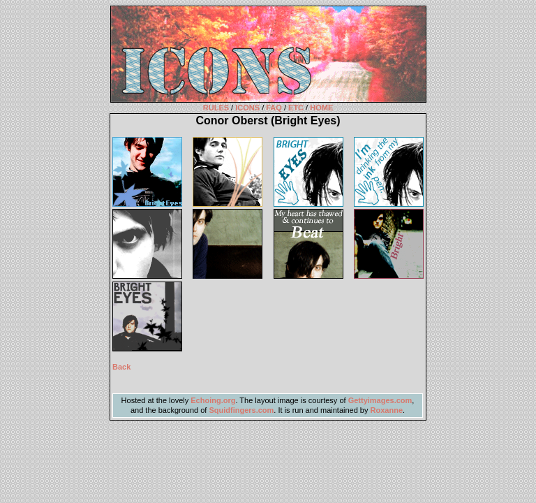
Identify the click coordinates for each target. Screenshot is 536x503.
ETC (296, 107)
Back (121, 367)
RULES (216, 107)
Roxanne (387, 410)
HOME (321, 107)
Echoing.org (213, 400)
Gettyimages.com (380, 400)
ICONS (247, 107)
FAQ (274, 107)
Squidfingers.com (241, 410)
